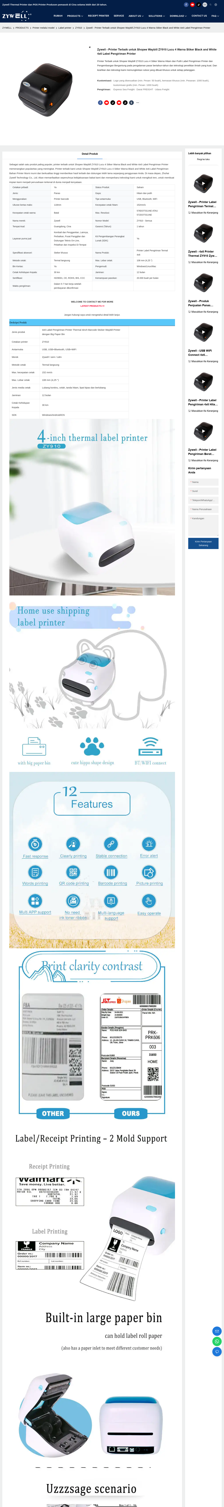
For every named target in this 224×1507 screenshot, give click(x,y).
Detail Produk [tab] (90, 154)
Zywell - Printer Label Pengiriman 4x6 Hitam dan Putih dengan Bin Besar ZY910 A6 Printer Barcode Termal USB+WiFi (202, 403)
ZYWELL (7, 27)
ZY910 (78, 27)
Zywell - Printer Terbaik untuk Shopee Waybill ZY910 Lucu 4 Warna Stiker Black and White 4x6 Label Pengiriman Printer (148, 27)
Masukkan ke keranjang (204, 212)
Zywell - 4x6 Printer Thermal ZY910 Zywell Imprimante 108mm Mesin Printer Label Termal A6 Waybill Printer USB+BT (202, 254)
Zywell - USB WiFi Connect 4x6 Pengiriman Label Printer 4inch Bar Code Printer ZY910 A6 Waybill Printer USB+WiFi (203, 353)
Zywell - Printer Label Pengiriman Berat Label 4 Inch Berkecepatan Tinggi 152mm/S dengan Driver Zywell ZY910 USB (202, 452)
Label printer (64, 27)
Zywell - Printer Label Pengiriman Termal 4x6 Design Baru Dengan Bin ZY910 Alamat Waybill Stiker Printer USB (202, 204)
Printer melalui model (43, 27)
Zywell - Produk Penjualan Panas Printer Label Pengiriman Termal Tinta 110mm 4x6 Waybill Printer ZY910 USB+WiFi (202, 304)
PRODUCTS (22, 27)
